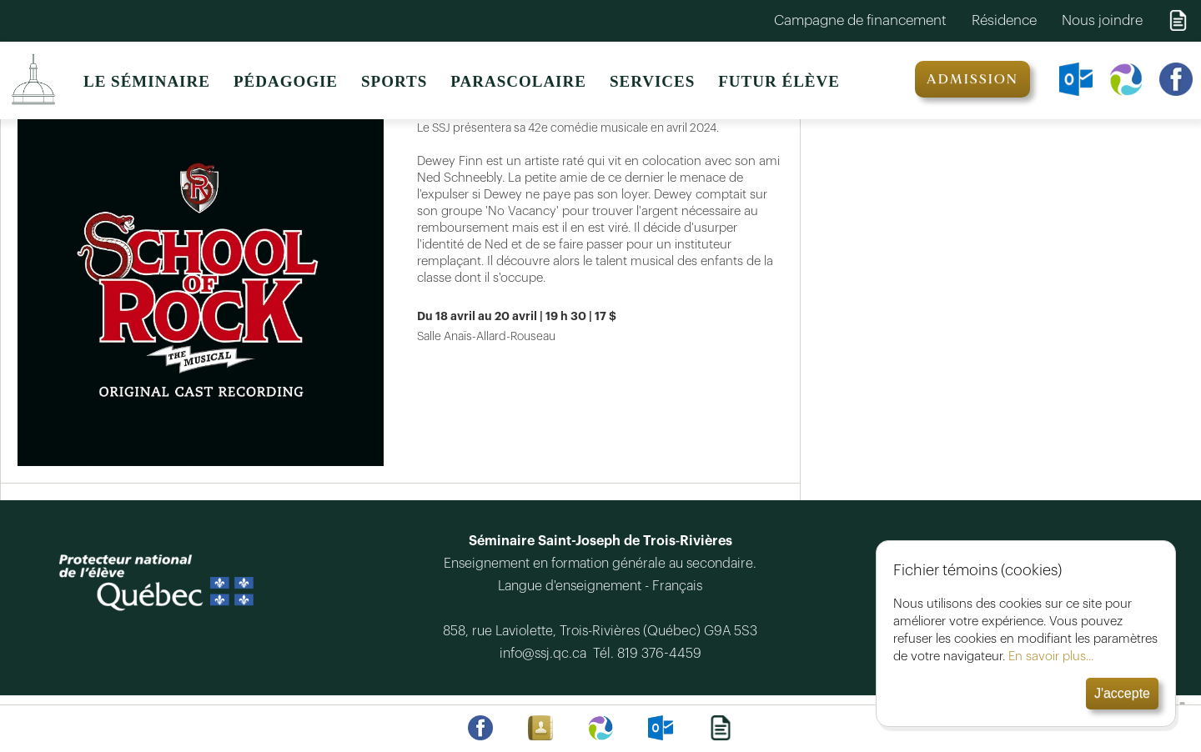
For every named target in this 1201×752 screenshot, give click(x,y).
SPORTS (394, 81)
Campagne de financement (860, 20)
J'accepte (1122, 693)
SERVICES (652, 81)
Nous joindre (1102, 20)
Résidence (1004, 20)
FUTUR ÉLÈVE (779, 81)
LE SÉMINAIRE (146, 81)
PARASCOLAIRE (518, 81)
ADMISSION (972, 79)
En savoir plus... (1050, 656)
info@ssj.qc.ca (546, 653)
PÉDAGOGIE (286, 81)
